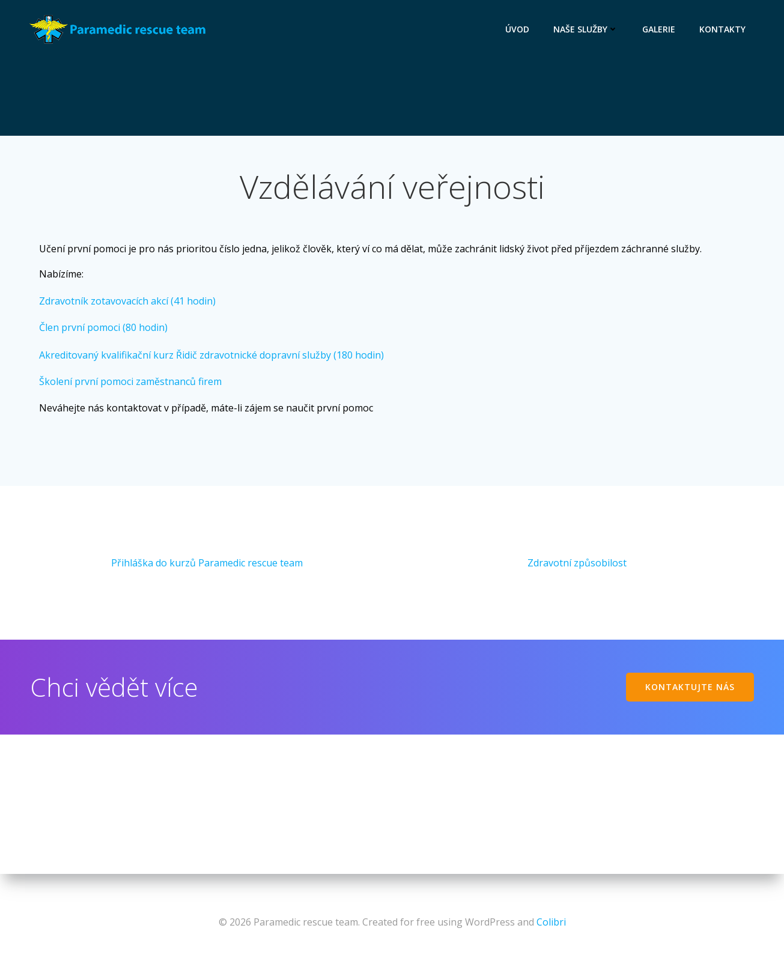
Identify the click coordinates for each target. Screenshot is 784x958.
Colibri (551, 922)
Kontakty (723, 29)
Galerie (659, 29)
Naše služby (586, 29)
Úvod (518, 29)
